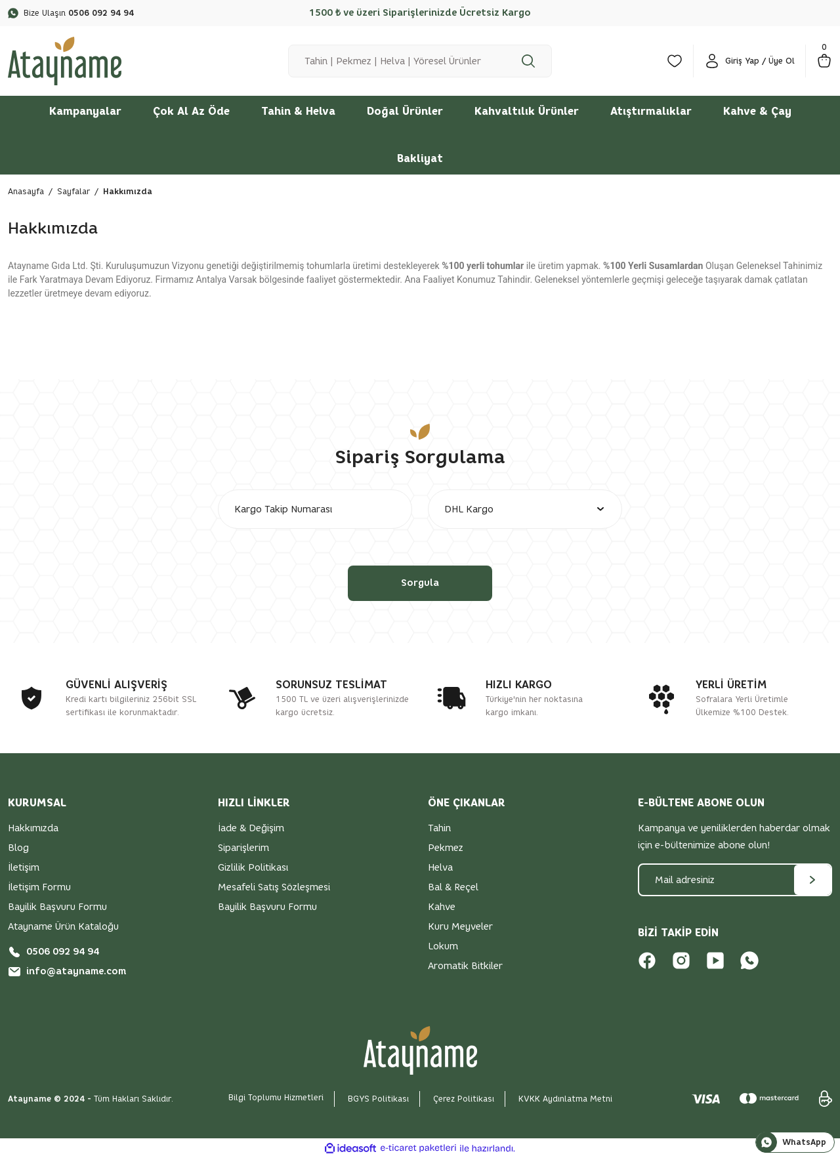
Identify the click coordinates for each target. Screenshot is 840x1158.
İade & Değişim (251, 828)
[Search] (420, 61)
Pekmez (445, 848)
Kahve (441, 907)
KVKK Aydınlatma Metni (565, 1099)
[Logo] (64, 60)
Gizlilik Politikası (253, 867)
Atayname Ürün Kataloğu (63, 926)
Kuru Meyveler (460, 926)
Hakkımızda (33, 828)
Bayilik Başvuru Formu (57, 907)
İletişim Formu (39, 887)
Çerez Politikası (463, 1099)
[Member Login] (749, 61)
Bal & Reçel (453, 887)
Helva (440, 867)
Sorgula (420, 583)
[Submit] (812, 880)
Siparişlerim (243, 848)
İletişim (23, 867)
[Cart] (824, 61)
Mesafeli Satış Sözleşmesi (274, 887)
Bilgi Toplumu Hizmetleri (276, 1097)
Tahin (439, 828)
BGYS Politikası (378, 1099)
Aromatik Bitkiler (465, 966)
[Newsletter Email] (735, 879)
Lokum (443, 946)
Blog (18, 848)
